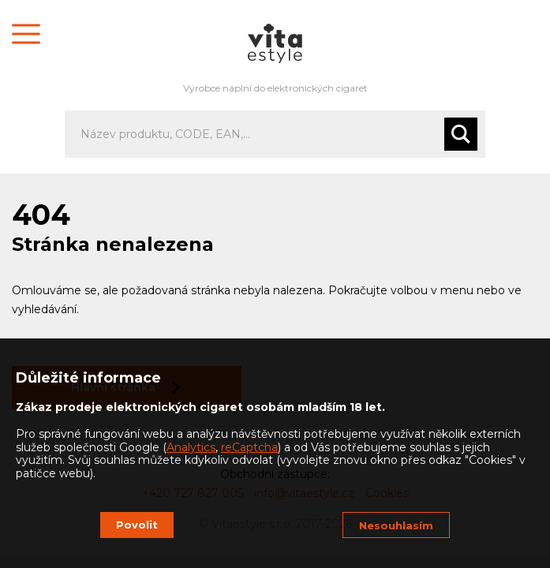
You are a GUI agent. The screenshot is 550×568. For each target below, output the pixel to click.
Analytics (190, 447)
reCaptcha (249, 447)
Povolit (137, 524)
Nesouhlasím (396, 525)
